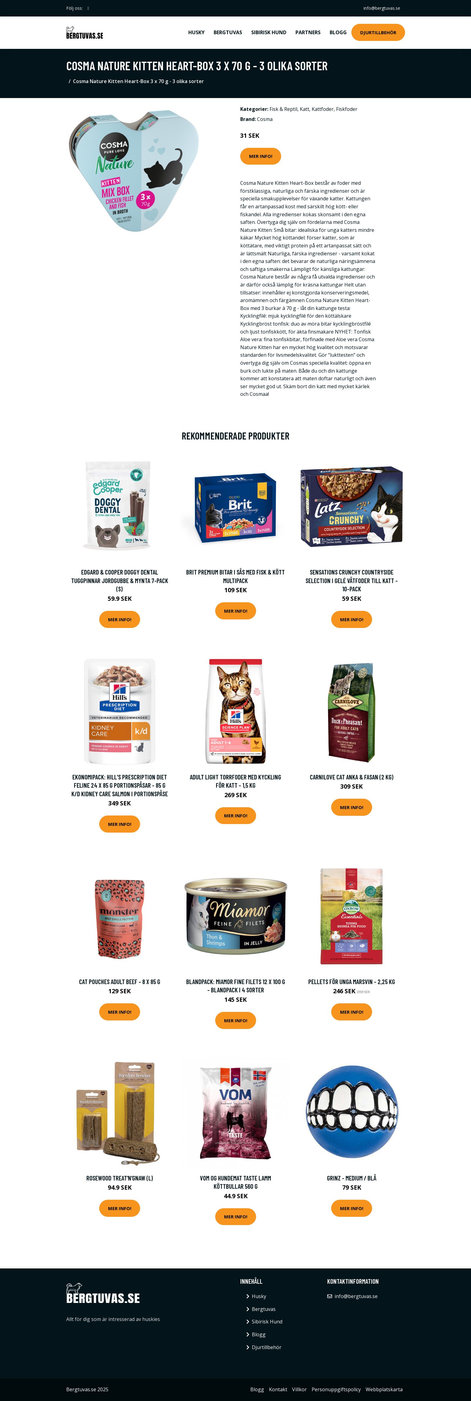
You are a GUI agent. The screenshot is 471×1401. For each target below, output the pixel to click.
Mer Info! (260, 156)
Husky (196, 32)
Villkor (299, 1389)
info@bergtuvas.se (382, 8)
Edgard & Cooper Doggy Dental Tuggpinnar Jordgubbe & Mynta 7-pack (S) (119, 580)
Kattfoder (323, 109)
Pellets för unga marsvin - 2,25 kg (351, 981)
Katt (304, 109)
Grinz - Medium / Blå (351, 1178)
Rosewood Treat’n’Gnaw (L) (119, 1178)
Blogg (338, 32)
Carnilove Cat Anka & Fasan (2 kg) (351, 777)
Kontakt (278, 1389)
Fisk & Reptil (283, 109)
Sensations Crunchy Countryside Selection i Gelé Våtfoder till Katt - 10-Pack (352, 580)
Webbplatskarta (384, 1389)
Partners (308, 32)
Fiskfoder (346, 109)
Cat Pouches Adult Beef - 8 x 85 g (119, 981)
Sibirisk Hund (268, 32)
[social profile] (88, 8)
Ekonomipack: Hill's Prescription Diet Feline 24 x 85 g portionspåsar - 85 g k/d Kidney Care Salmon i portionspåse (119, 785)
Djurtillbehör (378, 32)
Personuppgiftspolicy (336, 1389)
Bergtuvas (228, 32)
